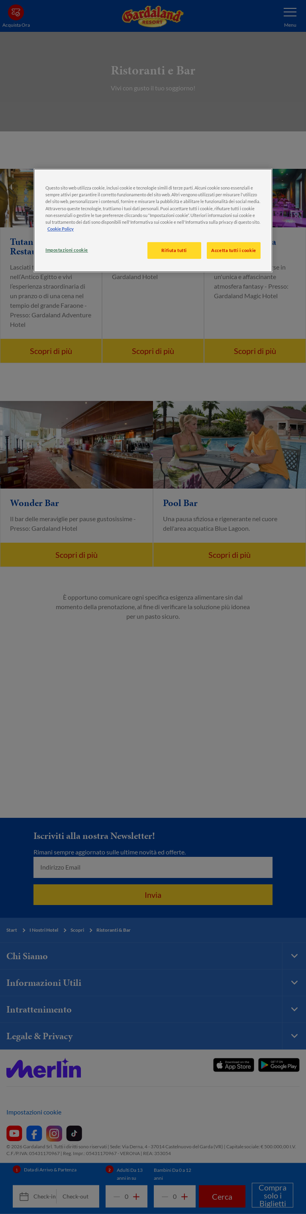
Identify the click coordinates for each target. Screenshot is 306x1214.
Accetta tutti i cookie (233, 250)
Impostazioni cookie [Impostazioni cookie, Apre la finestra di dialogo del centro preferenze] (66, 249)
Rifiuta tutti (173, 250)
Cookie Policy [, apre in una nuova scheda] (60, 228)
